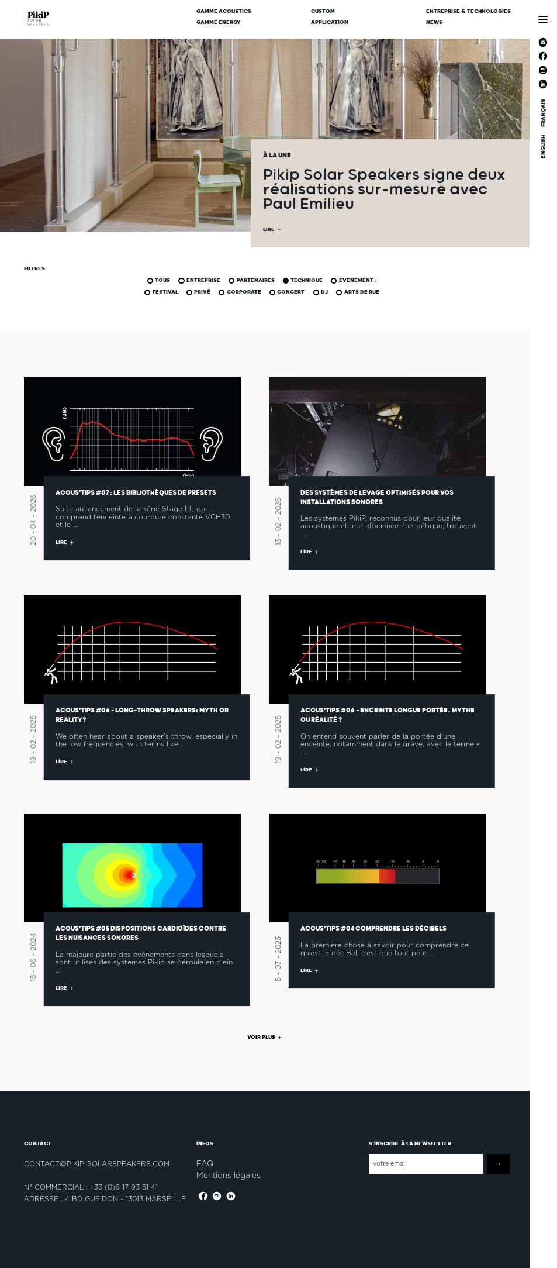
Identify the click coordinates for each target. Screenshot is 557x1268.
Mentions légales (228, 1175)
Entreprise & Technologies (468, 11)
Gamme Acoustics (223, 11)
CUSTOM (323, 11)
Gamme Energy (218, 22)
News (434, 22)
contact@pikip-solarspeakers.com (96, 1164)
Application (329, 22)
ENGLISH (542, 146)
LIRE (269, 231)
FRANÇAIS (542, 113)
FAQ (204, 1163)
